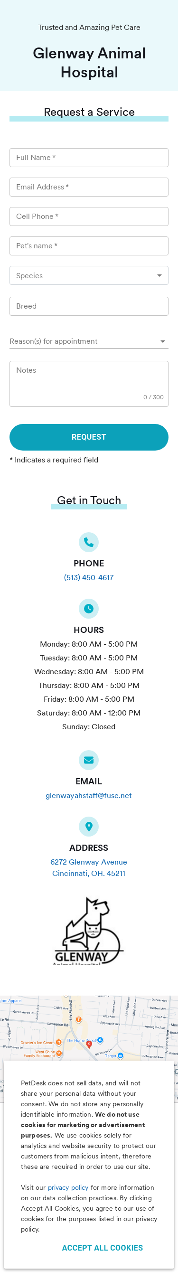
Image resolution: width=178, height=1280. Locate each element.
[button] (89, 341)
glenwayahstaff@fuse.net (89, 795)
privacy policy (68, 1187)
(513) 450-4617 (88, 577)
